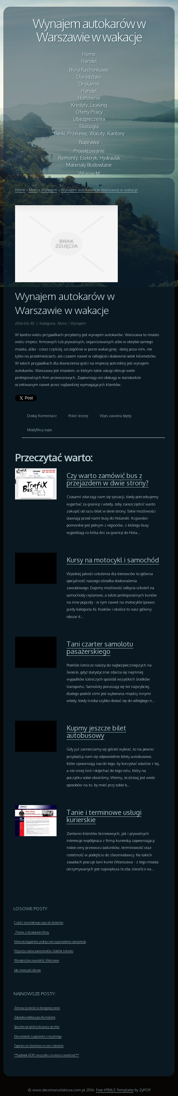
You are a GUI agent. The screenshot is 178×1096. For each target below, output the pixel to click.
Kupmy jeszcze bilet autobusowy (96, 731)
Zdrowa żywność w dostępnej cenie (37, 1008)
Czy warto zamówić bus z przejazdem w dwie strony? (108, 479)
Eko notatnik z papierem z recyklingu (38, 1036)
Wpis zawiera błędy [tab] (115, 415)
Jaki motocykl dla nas (27, 970)
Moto (33, 189)
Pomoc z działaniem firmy (31, 932)
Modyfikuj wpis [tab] (39, 429)
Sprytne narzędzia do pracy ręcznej (36, 1026)
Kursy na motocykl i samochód (113, 559)
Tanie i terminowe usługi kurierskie (104, 816)
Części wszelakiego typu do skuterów (38, 922)
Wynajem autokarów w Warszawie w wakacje (89, 30)
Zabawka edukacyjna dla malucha (34, 1017)
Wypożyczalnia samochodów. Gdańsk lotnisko (43, 951)
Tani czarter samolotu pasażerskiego (100, 647)
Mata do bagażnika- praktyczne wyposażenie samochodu (50, 941)
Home (20, 189)
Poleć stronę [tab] (78, 415)
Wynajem (49, 189)
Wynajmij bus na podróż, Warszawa (36, 960)
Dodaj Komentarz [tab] (42, 415)
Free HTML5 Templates (115, 1089)
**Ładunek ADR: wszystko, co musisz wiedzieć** (46, 1055)
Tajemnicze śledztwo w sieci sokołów (39, 1045)
